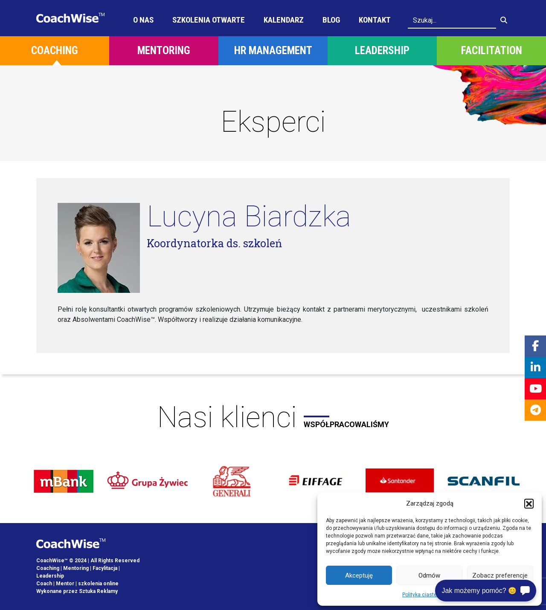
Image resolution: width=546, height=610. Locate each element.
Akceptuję (359, 575)
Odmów (429, 575)
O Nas (143, 20)
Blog (331, 20)
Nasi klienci (273, 417)
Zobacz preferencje (500, 575)
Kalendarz (284, 20)
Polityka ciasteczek (425, 595)
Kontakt (375, 20)
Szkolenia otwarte (208, 20)
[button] (529, 503)
